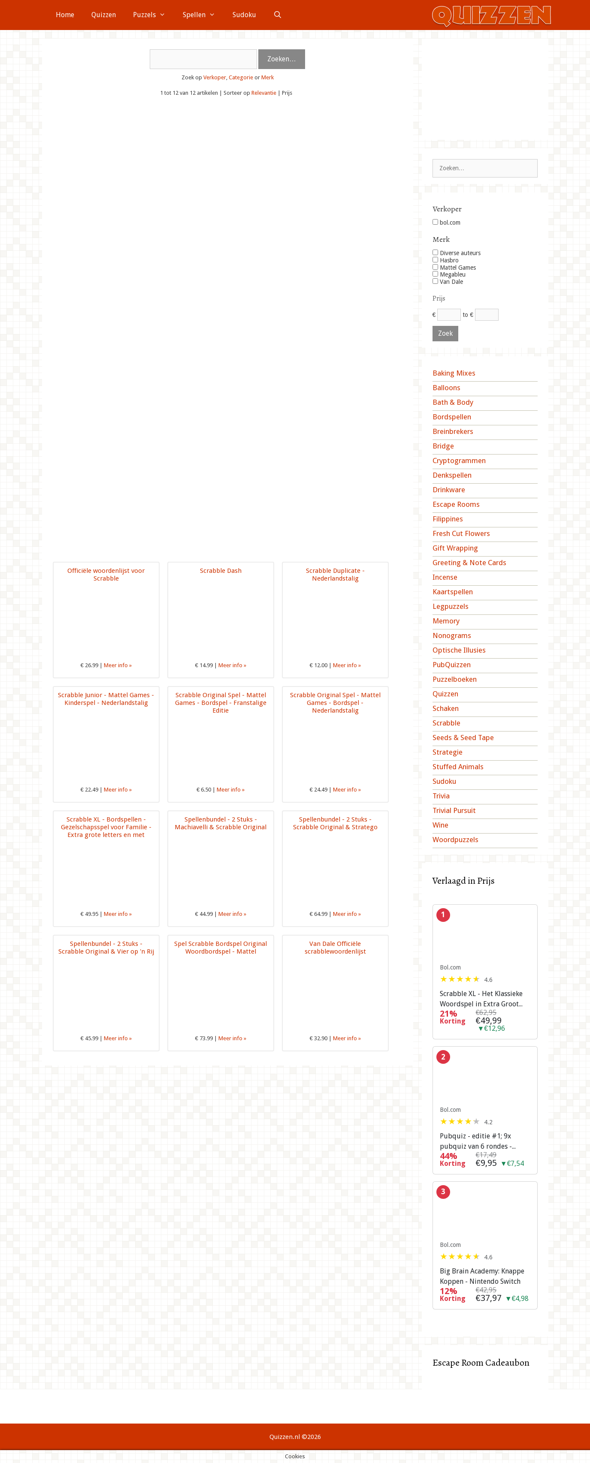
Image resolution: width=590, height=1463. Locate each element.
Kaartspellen (453, 591)
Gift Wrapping (455, 548)
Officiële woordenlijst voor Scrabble (106, 574)
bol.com (446, 222)
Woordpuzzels (455, 839)
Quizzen (103, 15)
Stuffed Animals (458, 766)
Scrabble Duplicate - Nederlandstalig (335, 574)
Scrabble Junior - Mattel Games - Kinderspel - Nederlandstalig (106, 699)
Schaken (446, 708)
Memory (446, 621)
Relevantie (263, 93)
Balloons (446, 387)
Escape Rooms (456, 504)
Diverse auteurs (457, 253)
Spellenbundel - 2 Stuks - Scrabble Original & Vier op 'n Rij (106, 947)
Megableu (449, 274)
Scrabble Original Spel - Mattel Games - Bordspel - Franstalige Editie (220, 702)
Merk (267, 77)
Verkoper (214, 77)
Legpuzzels (451, 606)
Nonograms (452, 635)
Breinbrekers (453, 431)
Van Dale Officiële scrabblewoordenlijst (335, 947)
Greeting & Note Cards (469, 562)
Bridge (443, 446)
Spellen (203, 15)
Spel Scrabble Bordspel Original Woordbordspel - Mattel (220, 947)
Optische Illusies (459, 650)
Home (65, 15)
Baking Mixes (454, 373)
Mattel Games (454, 267)
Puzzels (153, 15)
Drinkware (449, 489)
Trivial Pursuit (454, 810)
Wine (440, 825)
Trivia (441, 796)
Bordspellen (452, 416)
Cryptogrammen (459, 460)
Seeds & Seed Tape (463, 737)
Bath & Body (453, 402)
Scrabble (446, 723)
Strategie (448, 752)
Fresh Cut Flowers (461, 533)
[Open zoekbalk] (278, 15)
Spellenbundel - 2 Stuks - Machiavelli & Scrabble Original (220, 823)
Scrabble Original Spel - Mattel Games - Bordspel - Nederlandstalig (335, 702)
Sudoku (244, 15)
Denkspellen (452, 475)
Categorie (241, 77)
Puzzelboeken (455, 679)
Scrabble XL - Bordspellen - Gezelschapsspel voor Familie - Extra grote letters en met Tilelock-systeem (106, 831)
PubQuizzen (452, 664)
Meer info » (118, 665)
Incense (445, 577)
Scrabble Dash (221, 571)
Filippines (448, 519)
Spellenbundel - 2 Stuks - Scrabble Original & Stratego (335, 823)
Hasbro (446, 260)
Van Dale (448, 281)
